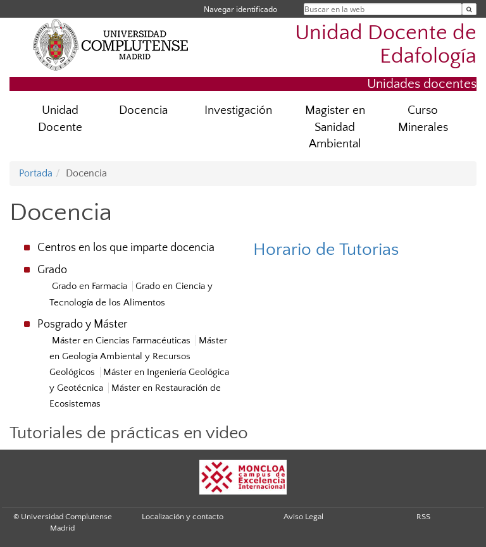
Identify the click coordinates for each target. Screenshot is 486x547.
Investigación (238, 110)
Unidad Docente (60, 119)
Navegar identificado (240, 9)
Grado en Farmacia (89, 286)
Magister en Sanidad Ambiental (335, 127)
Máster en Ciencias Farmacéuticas (121, 340)
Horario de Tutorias (326, 249)
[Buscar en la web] (469, 9)
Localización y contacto (182, 516)
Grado (52, 270)
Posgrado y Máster (82, 324)
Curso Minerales (423, 119)
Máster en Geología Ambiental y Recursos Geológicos (138, 356)
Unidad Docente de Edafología (386, 45)
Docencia (143, 110)
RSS (423, 516)
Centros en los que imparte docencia (126, 248)
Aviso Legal (303, 516)
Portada (36, 173)
